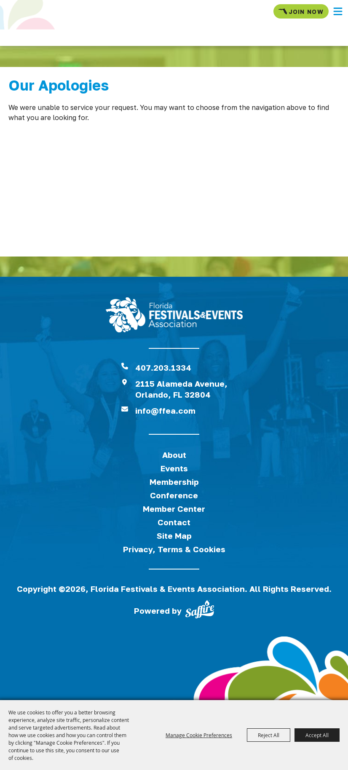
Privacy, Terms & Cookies (174, 549)
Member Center (174, 508)
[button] (338, 11)
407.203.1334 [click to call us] (163, 367)
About (174, 455)
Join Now (301, 11)
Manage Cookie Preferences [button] (199, 735)
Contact (174, 522)
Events (174, 468)
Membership (174, 482)
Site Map (174, 535)
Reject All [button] (268, 735)
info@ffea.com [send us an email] (165, 410)
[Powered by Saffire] (199, 611)
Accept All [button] (317, 735)
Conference (174, 495)
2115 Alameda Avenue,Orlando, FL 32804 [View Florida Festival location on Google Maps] (181, 389)
